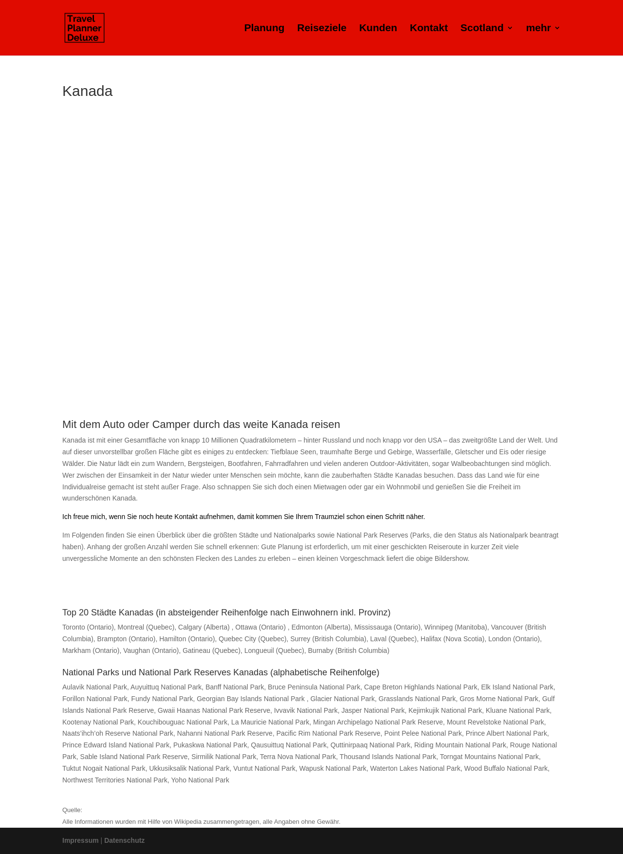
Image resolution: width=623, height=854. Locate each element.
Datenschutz (124, 840)
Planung (264, 28)
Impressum (80, 840)
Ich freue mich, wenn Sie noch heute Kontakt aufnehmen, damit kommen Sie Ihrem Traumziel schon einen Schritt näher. (243, 516)
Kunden (378, 28)
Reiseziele (322, 28)
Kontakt (429, 28)
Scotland (482, 28)
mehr (538, 28)
